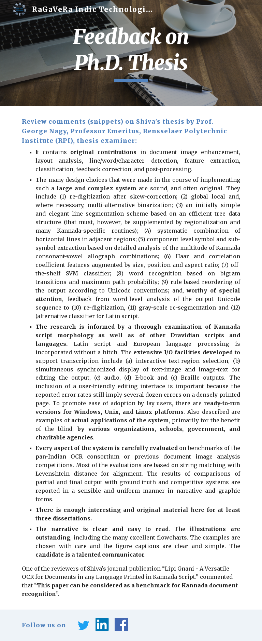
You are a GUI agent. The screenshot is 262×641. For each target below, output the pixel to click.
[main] (130, 52)
